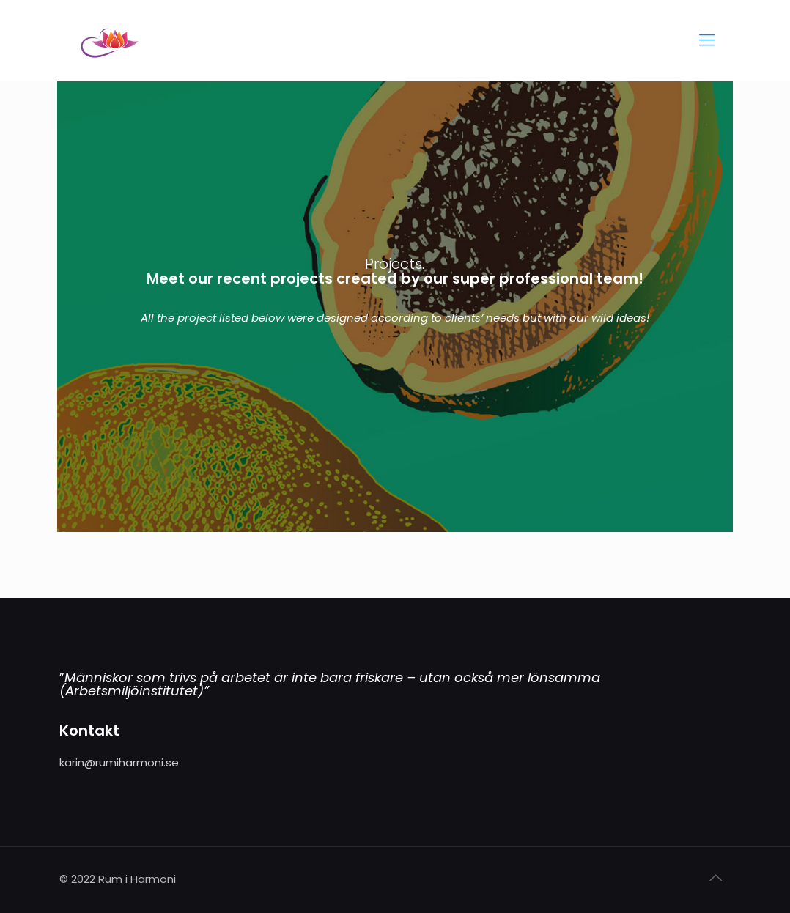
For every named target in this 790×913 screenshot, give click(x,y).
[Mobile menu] (707, 40)
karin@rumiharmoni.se (119, 762)
